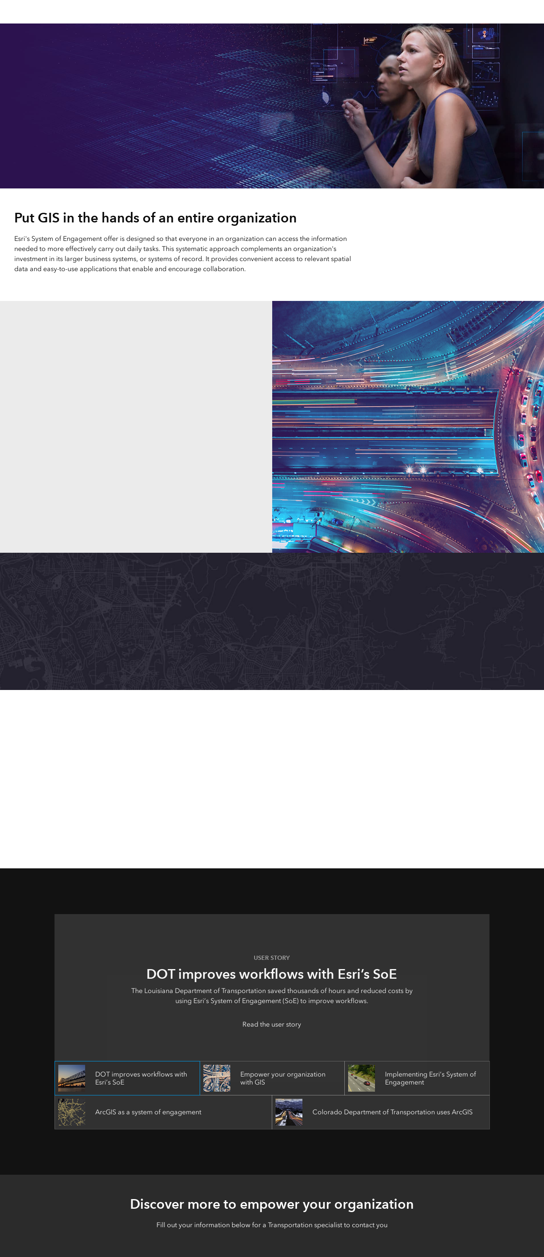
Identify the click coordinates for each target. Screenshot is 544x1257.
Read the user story (271, 1024)
